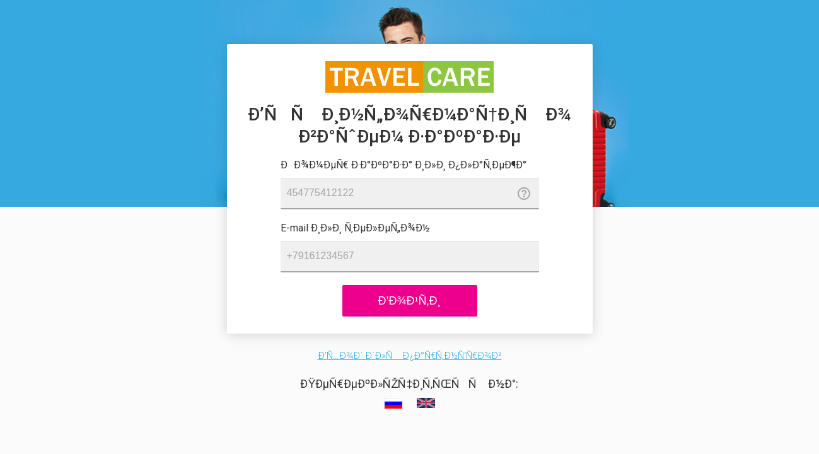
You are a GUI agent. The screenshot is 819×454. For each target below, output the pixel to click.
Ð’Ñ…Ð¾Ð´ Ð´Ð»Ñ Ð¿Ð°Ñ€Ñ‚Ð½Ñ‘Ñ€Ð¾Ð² (410, 355)
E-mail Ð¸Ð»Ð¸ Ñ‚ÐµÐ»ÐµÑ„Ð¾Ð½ (355, 228)
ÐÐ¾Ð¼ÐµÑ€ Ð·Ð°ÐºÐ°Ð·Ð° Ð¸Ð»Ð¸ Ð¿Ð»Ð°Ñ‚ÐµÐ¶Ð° (403, 165)
